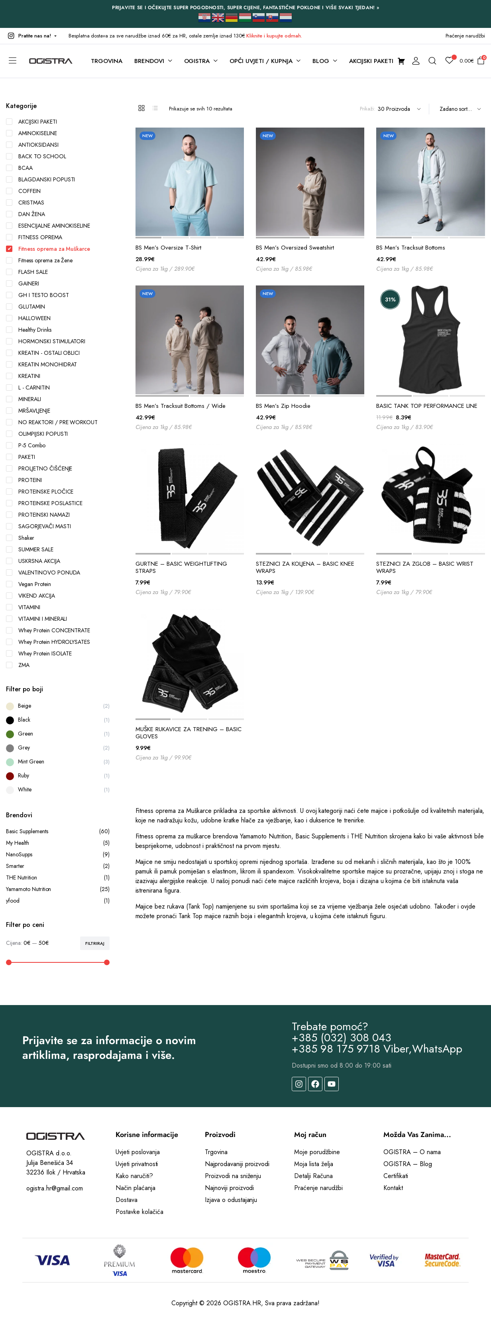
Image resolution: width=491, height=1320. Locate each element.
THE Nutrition (58, 877)
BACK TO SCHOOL (36, 156)
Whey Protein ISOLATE (39, 653)
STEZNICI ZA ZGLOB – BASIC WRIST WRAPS (424, 567)
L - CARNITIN (28, 387)
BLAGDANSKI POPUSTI (40, 179)
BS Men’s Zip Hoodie (283, 405)
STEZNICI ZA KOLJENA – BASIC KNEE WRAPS (305, 567)
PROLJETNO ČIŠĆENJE (39, 468)
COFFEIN (23, 191)
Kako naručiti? (134, 1175)
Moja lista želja (313, 1164)
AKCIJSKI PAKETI (31, 122)
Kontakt (393, 1187)
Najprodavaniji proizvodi (237, 1164)
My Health (58, 843)
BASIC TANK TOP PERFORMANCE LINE (426, 405)
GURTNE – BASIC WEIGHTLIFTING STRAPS (181, 567)
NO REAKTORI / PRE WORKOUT (52, 422)
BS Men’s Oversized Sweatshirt (295, 247)
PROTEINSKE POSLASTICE (44, 503)
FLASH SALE (27, 272)
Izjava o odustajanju (231, 1199)
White (24, 789)
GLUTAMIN (25, 307)
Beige (24, 706)
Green (25, 734)
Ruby (23, 775)
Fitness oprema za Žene (39, 260)
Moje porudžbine (317, 1152)
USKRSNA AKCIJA (33, 561)
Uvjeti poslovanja (138, 1152)
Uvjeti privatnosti (137, 1164)
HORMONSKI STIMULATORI (45, 341)
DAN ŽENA (25, 214)
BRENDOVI (149, 61)
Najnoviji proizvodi (229, 1187)
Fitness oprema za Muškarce (48, 249)
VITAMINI (23, 607)
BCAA (19, 168)
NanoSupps (58, 854)
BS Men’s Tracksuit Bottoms (410, 247)
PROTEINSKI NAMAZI (38, 515)
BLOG (320, 61)
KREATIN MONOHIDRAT (41, 364)
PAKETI (20, 457)
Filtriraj (94, 943)
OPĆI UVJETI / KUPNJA (261, 61)
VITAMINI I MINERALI (36, 619)
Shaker (20, 538)
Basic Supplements (58, 831)
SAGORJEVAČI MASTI (38, 526)
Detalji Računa (313, 1175)
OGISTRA (197, 61)
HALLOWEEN (28, 318)
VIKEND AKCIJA (30, 596)
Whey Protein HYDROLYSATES (48, 642)
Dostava (126, 1199)
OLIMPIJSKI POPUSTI (37, 434)
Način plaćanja (135, 1187)
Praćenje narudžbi (465, 35)
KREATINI (23, 376)
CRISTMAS (25, 203)
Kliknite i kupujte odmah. (274, 35)
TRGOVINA (106, 61)
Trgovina (216, 1152)
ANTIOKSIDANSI (32, 145)
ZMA (17, 665)
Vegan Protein (28, 584)
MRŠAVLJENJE (28, 411)
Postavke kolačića (139, 1211)
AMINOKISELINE (31, 133)
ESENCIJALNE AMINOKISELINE (48, 226)
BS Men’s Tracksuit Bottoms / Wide (181, 405)
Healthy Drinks (28, 330)
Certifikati (395, 1175)
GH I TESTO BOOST (37, 295)
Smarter (58, 866)
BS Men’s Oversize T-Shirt (168, 247)
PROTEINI (24, 480)
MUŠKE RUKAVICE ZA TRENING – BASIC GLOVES (189, 733)
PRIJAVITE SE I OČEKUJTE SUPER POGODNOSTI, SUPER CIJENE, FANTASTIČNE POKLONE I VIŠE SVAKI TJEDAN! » (245, 7)
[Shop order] (459, 109)
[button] (31, 36)
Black (24, 720)
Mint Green (31, 761)
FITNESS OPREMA (34, 237)
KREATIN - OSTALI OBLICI (43, 353)
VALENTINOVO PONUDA (43, 572)
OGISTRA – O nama (412, 1152)
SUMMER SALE (29, 549)
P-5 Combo (25, 445)
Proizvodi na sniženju (233, 1175)
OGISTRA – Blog (407, 1164)
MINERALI (23, 399)
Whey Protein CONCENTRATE (48, 630)
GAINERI (22, 283)
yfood (58, 901)
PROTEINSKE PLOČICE (39, 492)
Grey (24, 747)
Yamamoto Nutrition (58, 889)
